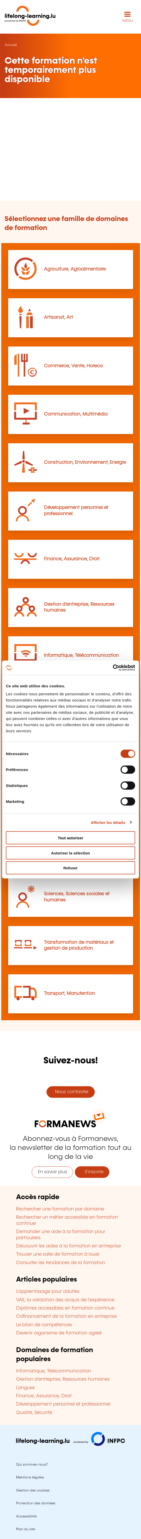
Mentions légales (30, 1477)
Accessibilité (26, 1516)
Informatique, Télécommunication (81, 655)
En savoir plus (52, 1172)
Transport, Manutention (69, 993)
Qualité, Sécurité (34, 1412)
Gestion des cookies (33, 1490)
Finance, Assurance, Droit (72, 559)
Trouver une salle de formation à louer (58, 1254)
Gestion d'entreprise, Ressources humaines (63, 1379)
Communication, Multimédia (76, 414)
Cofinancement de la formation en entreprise (66, 1316)
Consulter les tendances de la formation (60, 1263)
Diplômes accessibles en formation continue (65, 1308)
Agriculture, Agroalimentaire (75, 269)
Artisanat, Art (58, 317)
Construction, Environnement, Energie (85, 462)
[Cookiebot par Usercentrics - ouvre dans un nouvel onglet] (112, 668)
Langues (25, 1388)
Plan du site (25, 1529)
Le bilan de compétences (44, 1325)
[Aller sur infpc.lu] (70, 1444)
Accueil (11, 45)
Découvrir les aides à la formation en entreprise (68, 1246)
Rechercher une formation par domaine (60, 1209)
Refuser (70, 868)
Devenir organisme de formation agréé (59, 1333)
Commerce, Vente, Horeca (73, 366)
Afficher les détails (108, 822)
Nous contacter (70, 1092)
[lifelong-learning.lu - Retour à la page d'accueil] (30, 17)
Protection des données (35, 1503)
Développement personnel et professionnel (63, 1404)
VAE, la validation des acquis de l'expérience (65, 1300)
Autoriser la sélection (70, 853)
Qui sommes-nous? (32, 1464)
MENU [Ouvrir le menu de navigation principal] (127, 21)
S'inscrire (92, 1172)
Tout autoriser (70, 838)
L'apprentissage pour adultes (47, 1291)
